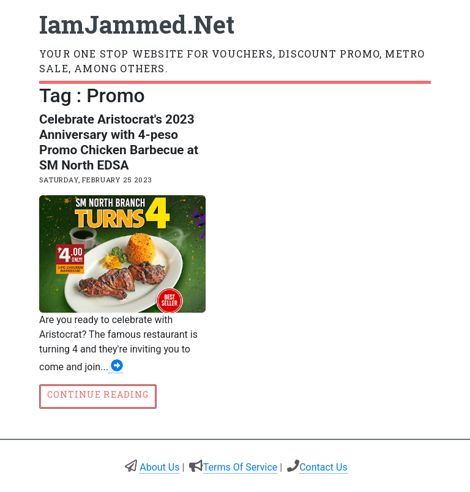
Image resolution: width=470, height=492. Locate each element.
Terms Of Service (240, 467)
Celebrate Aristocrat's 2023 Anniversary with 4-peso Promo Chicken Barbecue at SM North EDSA (118, 142)
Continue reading (98, 394)
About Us (159, 467)
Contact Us (323, 467)
